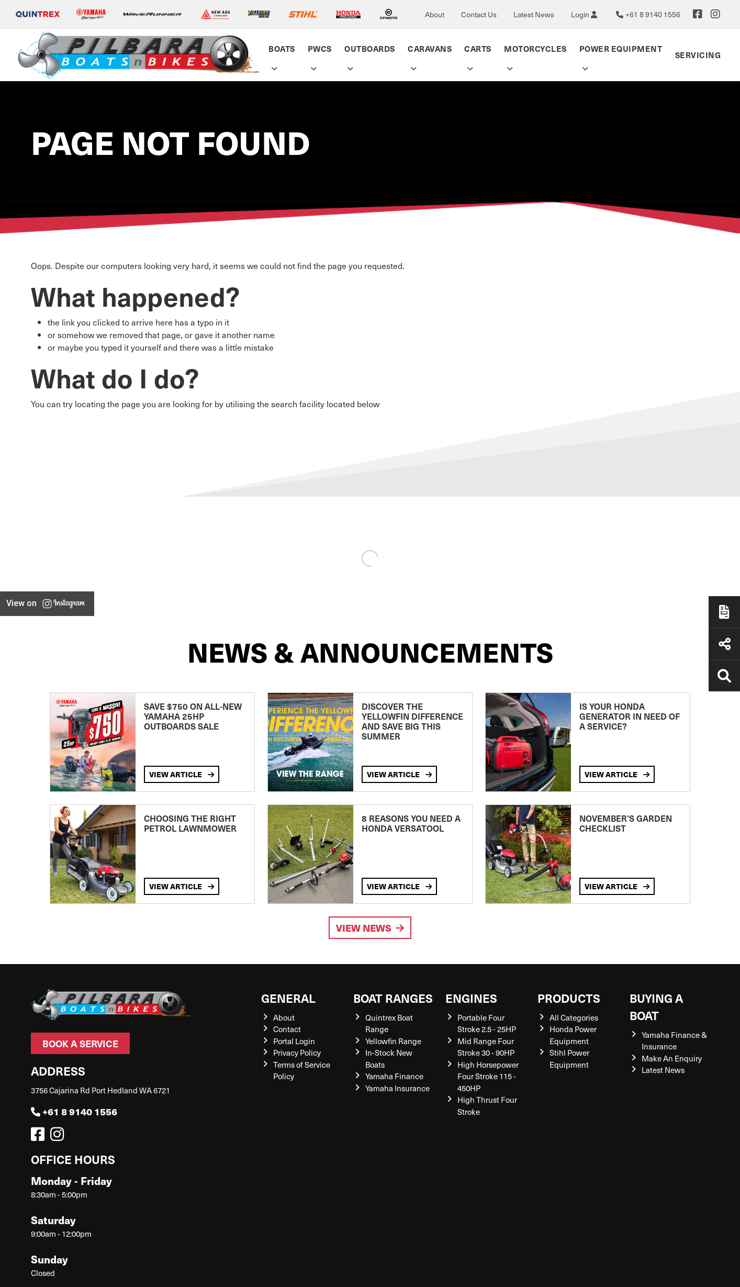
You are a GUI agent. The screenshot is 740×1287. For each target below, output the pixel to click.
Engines (471, 998)
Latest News (533, 14)
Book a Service (80, 1043)
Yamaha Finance (394, 1076)
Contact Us (479, 14)
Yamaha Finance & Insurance (674, 1041)
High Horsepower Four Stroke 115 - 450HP (488, 1076)
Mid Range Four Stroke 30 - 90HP (485, 1047)
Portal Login (294, 1041)
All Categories (574, 1017)
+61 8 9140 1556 (74, 1111)
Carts (477, 48)
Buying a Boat (656, 1006)
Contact (287, 1029)
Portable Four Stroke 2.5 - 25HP (486, 1023)
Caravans (430, 48)
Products (568, 998)
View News (370, 927)
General (288, 998)
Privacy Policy (297, 1052)
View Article (181, 774)
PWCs (320, 48)
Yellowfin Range (393, 1041)
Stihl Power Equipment (569, 1058)
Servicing (698, 54)
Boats (281, 48)
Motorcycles (535, 48)
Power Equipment (621, 48)
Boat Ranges (393, 998)
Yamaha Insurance (397, 1088)
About (434, 14)
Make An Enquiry (672, 1058)
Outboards (369, 48)
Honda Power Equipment (573, 1035)
